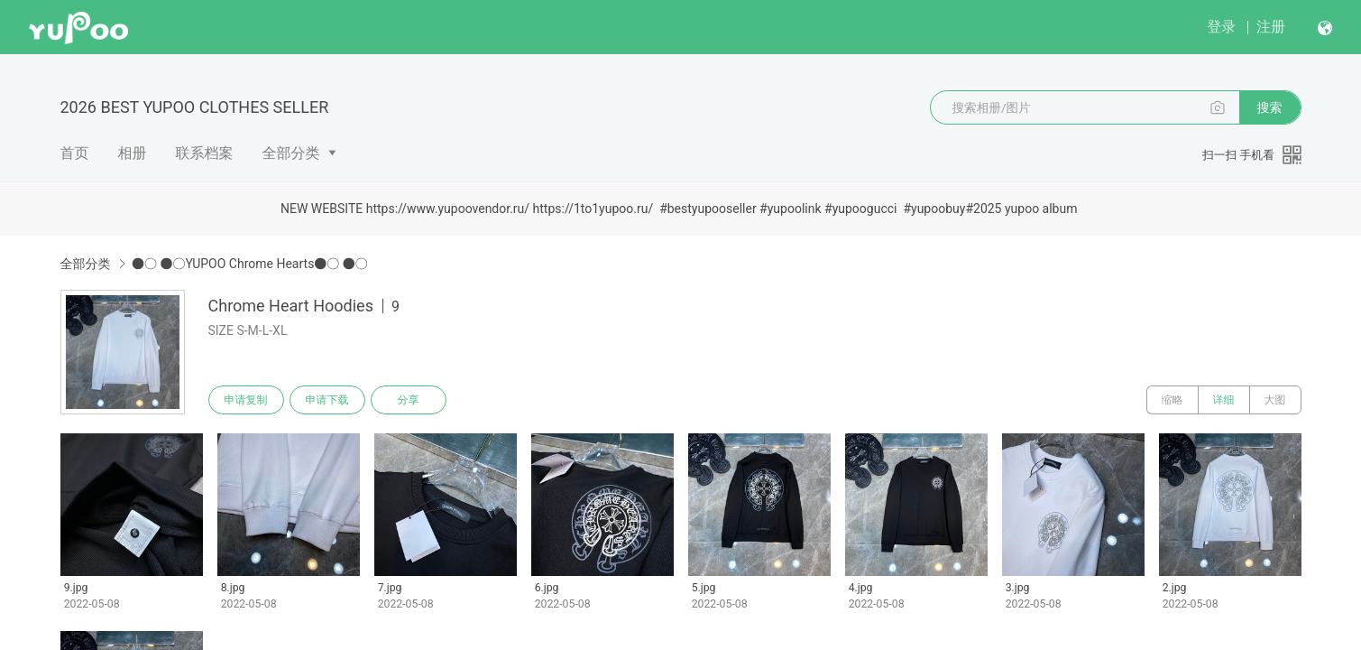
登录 (1221, 26)
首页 (74, 153)
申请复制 (246, 400)
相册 (132, 153)
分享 (408, 400)
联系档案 (205, 153)
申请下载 (327, 400)
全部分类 (291, 153)
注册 (1270, 26)
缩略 (1172, 400)
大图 (1275, 400)
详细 (1224, 400)
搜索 (1270, 107)
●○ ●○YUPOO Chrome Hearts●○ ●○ (250, 263)
